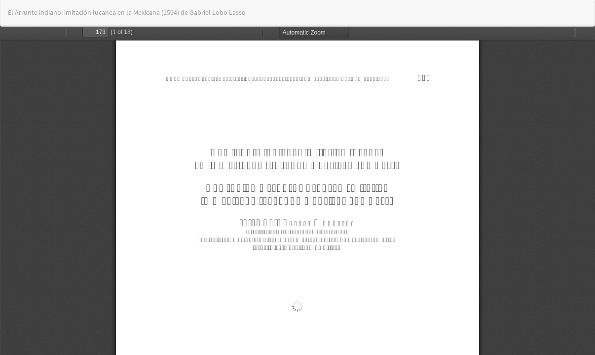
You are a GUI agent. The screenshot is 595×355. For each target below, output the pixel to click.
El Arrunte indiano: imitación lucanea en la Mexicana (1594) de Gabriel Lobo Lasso (127, 12)
